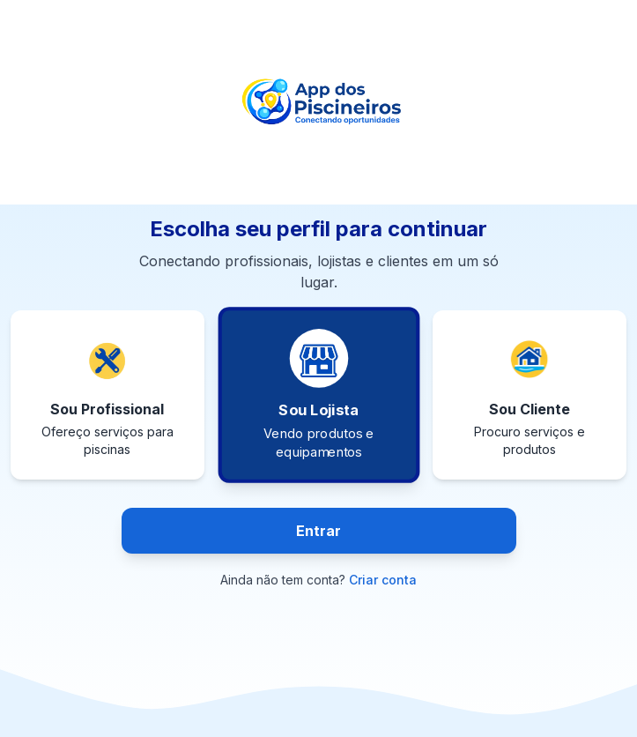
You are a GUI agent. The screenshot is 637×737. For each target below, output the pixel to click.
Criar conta (383, 579)
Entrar (318, 531)
